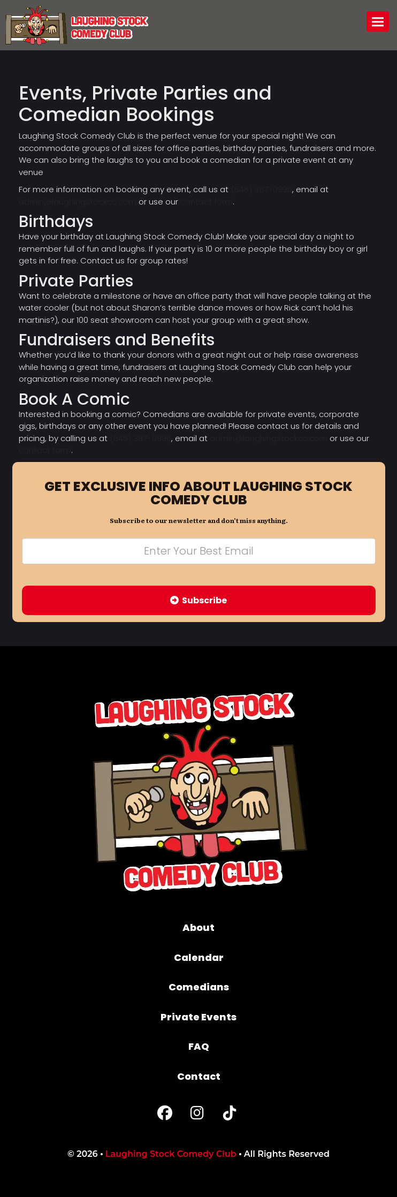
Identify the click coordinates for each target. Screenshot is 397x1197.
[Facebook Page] (164, 1115)
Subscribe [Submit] (198, 600)
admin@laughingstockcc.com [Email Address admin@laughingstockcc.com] (77, 201)
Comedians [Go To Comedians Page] (199, 987)
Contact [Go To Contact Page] (198, 1076)
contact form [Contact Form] (206, 201)
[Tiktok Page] (229, 1115)
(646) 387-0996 (261, 189)
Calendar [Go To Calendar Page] (199, 957)
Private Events (198, 1017)
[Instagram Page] (197, 1115)
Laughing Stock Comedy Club (170, 1154)
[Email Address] (199, 551)
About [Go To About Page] (198, 927)
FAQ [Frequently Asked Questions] (198, 1046)
